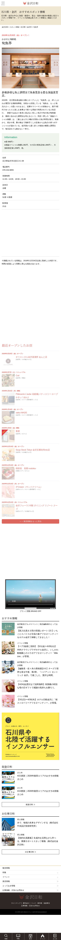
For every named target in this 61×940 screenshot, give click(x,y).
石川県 (23, 27)
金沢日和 (5, 27)
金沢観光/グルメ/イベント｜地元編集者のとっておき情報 (37, 630)
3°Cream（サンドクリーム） (29, 487)
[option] (30, 736)
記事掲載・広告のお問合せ (13, 890)
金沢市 (29, 27)
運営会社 (26, 903)
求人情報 (37, 822)
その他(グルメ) (26, 359)
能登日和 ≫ (30, 804)
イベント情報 (37, 649)
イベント (31, 877)
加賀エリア (19, 471)
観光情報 (6, 868)
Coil (17, 375)
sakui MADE (21, 413)
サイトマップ (16, 903)
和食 (23, 378)
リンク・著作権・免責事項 (40, 903)
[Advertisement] (20, 288)
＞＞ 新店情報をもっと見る (30, 521)
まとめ (38, 776)
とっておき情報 (9, 886)
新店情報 (6, 881)
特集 (31, 872)
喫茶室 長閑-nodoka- (26, 468)
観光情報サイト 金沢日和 (30, 3)
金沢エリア (19, 489)
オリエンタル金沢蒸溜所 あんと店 (31, 357)
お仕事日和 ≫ (30, 852)
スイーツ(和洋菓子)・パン (29, 399)
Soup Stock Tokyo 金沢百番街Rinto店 (33, 450)
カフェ (24, 433)
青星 (18, 431)
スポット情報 (14, 27)
